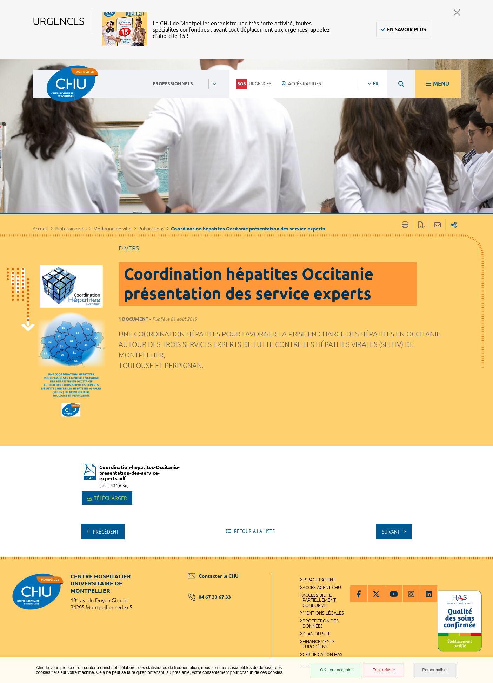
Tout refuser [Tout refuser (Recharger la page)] (384, 670)
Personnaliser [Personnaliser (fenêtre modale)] (435, 670)
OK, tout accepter (336, 670)
